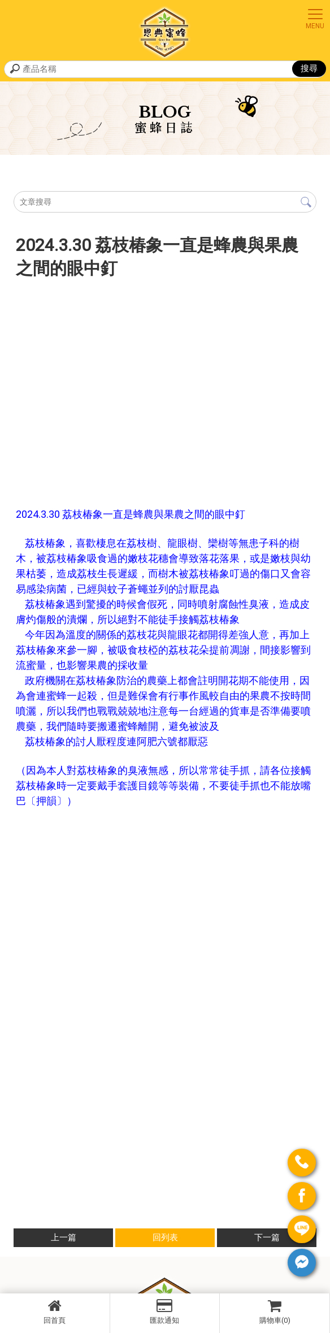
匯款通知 (165, 1312)
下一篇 (267, 1237)
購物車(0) (275, 1312)
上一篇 (63, 1237)
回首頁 (55, 1312)
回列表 (165, 1237)
